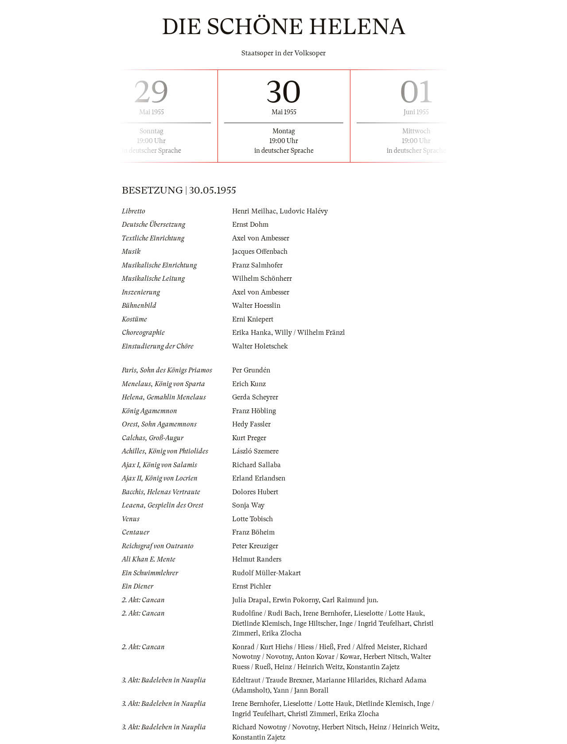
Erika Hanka (251, 333)
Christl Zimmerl (311, 714)
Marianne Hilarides (345, 680)
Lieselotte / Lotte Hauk (388, 613)
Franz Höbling (254, 411)
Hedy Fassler (251, 424)
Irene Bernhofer (326, 613)
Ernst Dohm (250, 225)
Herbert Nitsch (385, 657)
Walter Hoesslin (256, 306)
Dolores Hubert (255, 492)
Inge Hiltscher (314, 624)
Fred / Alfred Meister (368, 647)
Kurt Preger (249, 438)
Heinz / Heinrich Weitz (308, 667)
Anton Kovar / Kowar (327, 657)
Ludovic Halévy (304, 211)
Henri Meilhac (254, 211)
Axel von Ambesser (260, 238)
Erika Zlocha (282, 633)
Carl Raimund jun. (350, 600)
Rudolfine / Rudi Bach (265, 613)
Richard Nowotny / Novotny (275, 727)
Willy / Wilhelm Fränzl (310, 333)
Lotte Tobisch (252, 519)
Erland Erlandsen (258, 478)
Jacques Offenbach (259, 252)
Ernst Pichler (251, 586)
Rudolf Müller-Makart (266, 573)
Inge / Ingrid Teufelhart (374, 624)
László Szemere (255, 451)
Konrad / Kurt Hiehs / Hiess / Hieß (283, 647)
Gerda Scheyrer (255, 397)
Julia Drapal (250, 600)
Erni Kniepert (252, 319)
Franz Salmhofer (257, 265)
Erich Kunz (249, 384)
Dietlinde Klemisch (261, 624)
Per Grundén (251, 370)
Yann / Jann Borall (301, 690)
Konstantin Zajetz (373, 667)
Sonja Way (248, 505)
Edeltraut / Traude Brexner (272, 680)
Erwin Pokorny (295, 600)
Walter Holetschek (260, 346)
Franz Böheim (253, 532)
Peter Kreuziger (255, 546)
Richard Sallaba (256, 465)
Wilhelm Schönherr (262, 279)
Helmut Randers (256, 559)
